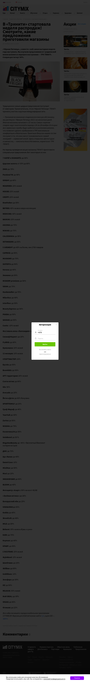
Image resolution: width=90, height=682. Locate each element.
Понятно (77, 678)
